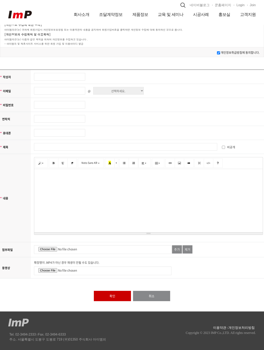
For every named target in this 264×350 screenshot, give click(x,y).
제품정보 (140, 14)
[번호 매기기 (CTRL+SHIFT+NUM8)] (133, 163)
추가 (177, 249)
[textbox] (148, 200)
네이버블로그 (200, 5)
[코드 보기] (208, 163)
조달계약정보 (111, 14)
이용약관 (219, 327)
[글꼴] (91, 163)
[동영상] (188, 163)
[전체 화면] (199, 163)
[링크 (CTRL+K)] (170, 163)
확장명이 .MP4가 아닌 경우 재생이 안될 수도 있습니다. (66, 262)
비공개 (228, 147)
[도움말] (218, 163)
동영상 (6, 268)
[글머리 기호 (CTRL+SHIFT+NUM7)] (124, 163)
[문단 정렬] (144, 163)
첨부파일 (7, 250)
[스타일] (41, 163)
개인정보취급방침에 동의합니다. (240, 52)
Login (240, 5)
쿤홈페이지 (223, 5)
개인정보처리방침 (241, 327)
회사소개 (81, 14)
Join (253, 5)
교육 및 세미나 (170, 14)
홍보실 (224, 14)
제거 (187, 249)
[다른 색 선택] (116, 163)
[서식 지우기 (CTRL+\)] (72, 163)
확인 (112, 296)
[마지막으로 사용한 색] (109, 163)
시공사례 (201, 14)
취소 (151, 296)
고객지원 (248, 14)
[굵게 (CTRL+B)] (53, 163)
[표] (158, 163)
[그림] (179, 163)
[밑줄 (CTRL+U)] (62, 163)
